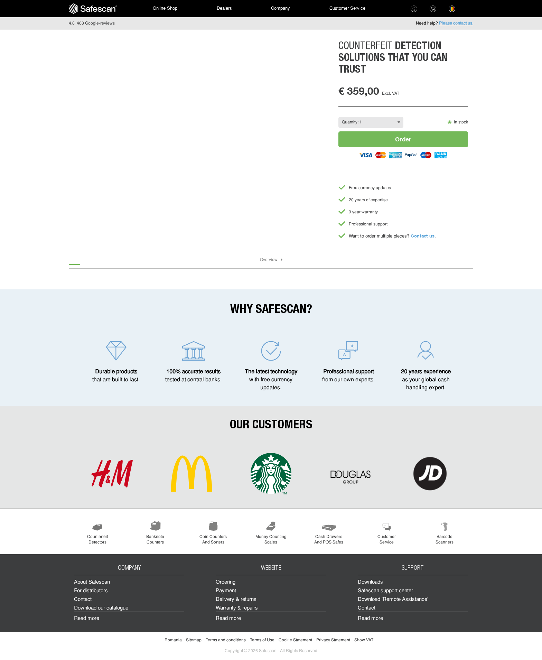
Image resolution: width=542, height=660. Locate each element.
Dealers (224, 8)
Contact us (422, 236)
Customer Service (347, 8)
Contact (83, 599)
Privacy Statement (333, 640)
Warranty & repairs (237, 608)
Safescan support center (385, 591)
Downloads (370, 582)
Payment (226, 591)
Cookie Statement (295, 640)
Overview (269, 260)
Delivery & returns (236, 599)
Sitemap (194, 640)
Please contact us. (456, 23)
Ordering (225, 582)
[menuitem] (93, 8)
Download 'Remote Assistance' (393, 599)
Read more (86, 618)
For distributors (91, 591)
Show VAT (363, 640)
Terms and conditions (226, 640)
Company (280, 8)
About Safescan (92, 582)
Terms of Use (262, 640)
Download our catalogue (101, 608)
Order (403, 139)
